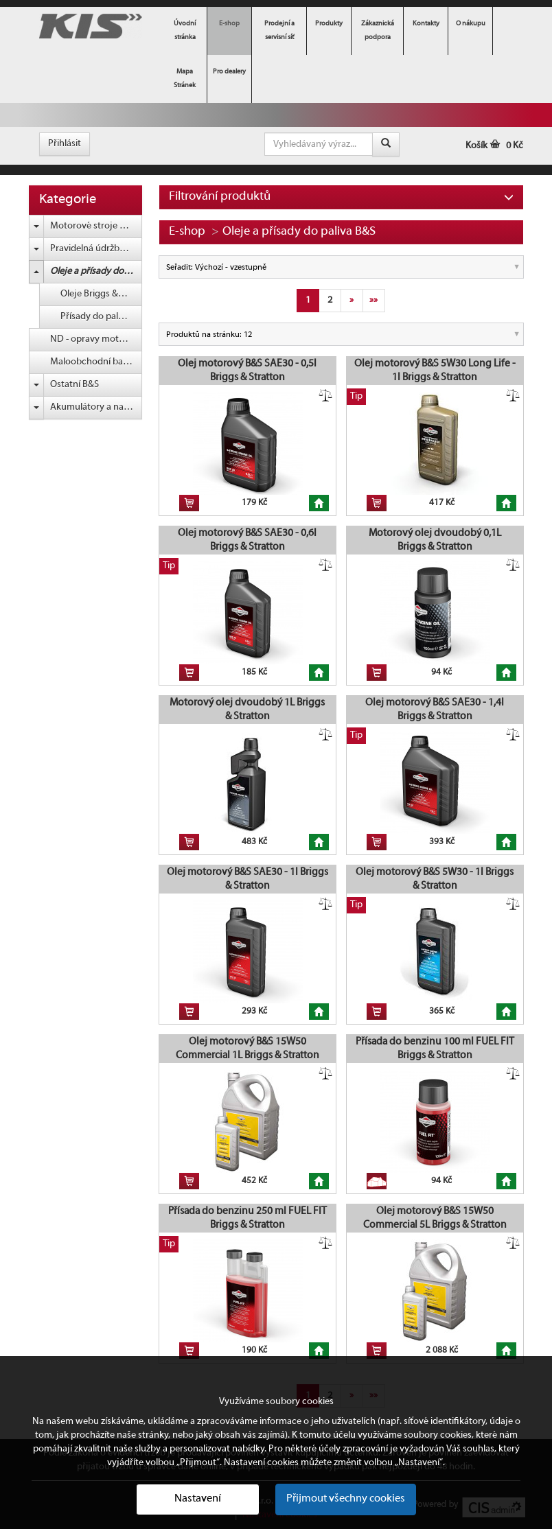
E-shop (229, 23)
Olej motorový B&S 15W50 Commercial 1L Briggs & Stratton (247, 1048)
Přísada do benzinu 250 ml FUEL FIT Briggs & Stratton (247, 1218)
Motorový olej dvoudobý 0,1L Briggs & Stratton (435, 540)
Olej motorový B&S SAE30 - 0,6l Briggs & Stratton (247, 540)
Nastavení (197, 1498)
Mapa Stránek (185, 78)
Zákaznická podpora (377, 30)
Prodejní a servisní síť (279, 30)
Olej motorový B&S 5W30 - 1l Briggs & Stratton (435, 879)
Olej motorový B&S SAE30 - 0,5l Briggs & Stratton (247, 370)
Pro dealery (229, 71)
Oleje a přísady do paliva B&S (96, 271)
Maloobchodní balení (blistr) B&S (96, 362)
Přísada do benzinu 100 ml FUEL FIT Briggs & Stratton (435, 1048)
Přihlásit (64, 144)
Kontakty (426, 23)
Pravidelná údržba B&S (96, 249)
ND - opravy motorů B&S (96, 339)
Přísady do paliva (95, 317)
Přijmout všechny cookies (345, 1498)
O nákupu (470, 23)
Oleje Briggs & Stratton (101, 294)
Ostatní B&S (74, 385)
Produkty (329, 23)
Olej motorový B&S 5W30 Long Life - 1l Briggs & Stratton (435, 370)
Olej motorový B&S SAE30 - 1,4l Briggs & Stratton (434, 709)
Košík (494, 146)
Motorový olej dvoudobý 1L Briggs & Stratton (247, 709)
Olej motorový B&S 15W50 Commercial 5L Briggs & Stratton (435, 1218)
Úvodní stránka (185, 30)
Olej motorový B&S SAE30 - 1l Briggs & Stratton (247, 879)
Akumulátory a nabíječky (96, 407)
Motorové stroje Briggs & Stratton (96, 226)
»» (373, 300)
